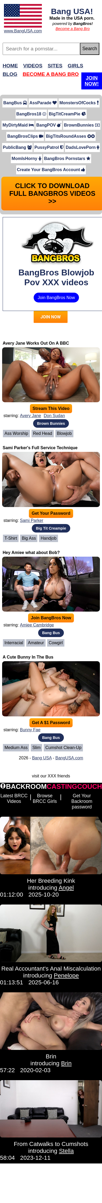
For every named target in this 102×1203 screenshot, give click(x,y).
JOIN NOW (51, 316)
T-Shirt (11, 538)
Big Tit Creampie (51, 528)
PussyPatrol (48, 147)
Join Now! (92, 80)
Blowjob (64, 433)
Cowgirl (56, 643)
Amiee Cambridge (37, 625)
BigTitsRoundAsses (70, 136)
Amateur (36, 643)
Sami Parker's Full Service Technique (40, 447)
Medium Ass (16, 747)
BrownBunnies (81, 125)
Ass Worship (16, 433)
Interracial (14, 643)
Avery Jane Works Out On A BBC (36, 343)
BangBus (15, 103)
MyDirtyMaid (18, 125)
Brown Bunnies (51, 423)
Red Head (42, 433)
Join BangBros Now (56, 297)
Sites (55, 65)
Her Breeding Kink (51, 880)
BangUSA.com (69, 758)
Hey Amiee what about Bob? (31, 552)
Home (10, 65)
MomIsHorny (26, 158)
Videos (33, 65)
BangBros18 (31, 114)
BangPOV (48, 125)
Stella (66, 1151)
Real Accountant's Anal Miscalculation (51, 968)
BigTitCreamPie (67, 114)
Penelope (66, 975)
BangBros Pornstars (67, 158)
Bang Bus (51, 633)
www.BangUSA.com (23, 31)
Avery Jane (30, 415)
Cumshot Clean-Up (63, 747)
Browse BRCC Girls (45, 798)
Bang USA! (72, 11)
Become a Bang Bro (73, 29)
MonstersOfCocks (79, 103)
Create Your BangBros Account (51, 169)
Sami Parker (31, 520)
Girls (75, 65)
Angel (66, 887)
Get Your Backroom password (81, 801)
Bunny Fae (30, 730)
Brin (51, 1056)
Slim (36, 747)
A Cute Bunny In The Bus (28, 657)
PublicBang (17, 147)
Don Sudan (54, 415)
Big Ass (29, 538)
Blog (10, 74)
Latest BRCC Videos (14, 798)
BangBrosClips (25, 136)
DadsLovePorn (82, 147)
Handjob (48, 538)
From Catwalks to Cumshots (51, 1144)
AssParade (43, 103)
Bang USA (42, 758)
